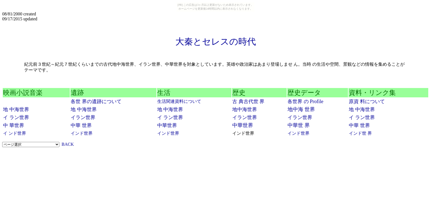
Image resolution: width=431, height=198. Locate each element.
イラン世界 (83, 117)
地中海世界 (244, 109)
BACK (68, 144)
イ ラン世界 (16, 117)
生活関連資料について (179, 101)
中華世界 (167, 125)
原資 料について (367, 101)
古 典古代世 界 (248, 101)
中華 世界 (81, 125)
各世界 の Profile (305, 101)
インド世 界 (360, 133)
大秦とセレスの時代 (215, 41)
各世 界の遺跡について (96, 101)
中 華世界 (13, 125)
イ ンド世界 (14, 133)
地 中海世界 (16, 109)
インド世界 (82, 133)
